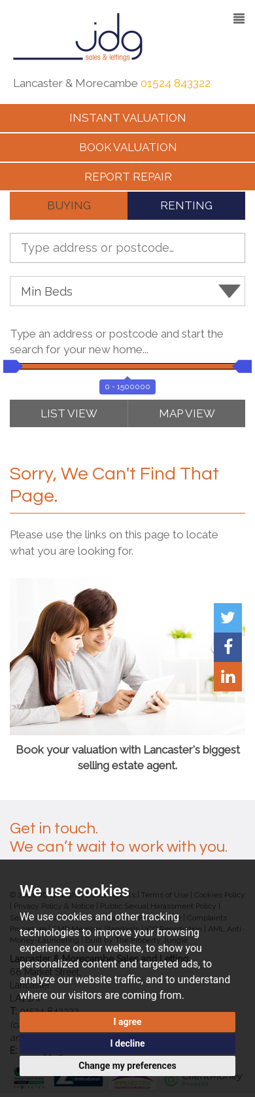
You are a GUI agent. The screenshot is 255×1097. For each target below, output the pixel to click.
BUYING (69, 205)
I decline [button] (127, 1043)
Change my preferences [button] (127, 1065)
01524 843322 (176, 83)
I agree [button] (127, 1022)
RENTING (186, 205)
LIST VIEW (69, 413)
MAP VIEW (187, 413)
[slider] (9, 366)
